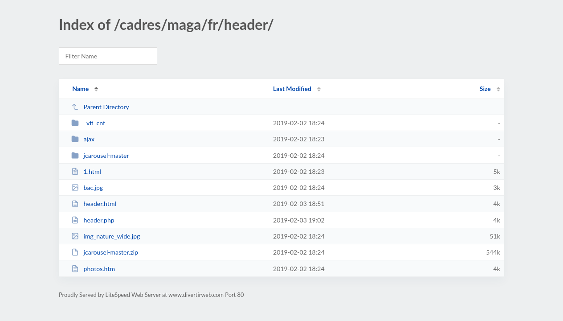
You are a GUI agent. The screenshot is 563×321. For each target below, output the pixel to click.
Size (485, 88)
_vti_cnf (88, 123)
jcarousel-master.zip (104, 252)
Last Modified (292, 88)
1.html (86, 171)
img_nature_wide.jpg (105, 236)
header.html (93, 203)
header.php (92, 220)
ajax (82, 139)
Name (80, 88)
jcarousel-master (100, 155)
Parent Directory (100, 107)
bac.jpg (87, 187)
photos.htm (93, 268)
